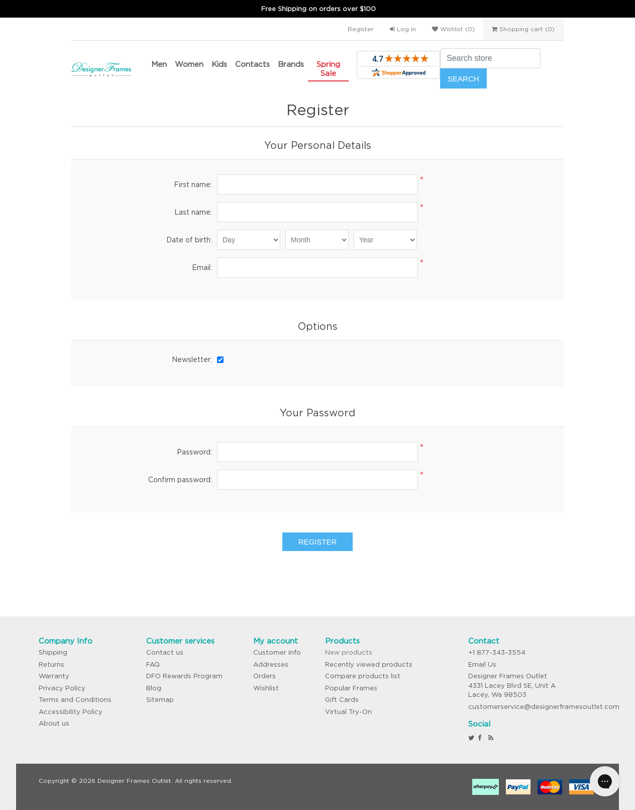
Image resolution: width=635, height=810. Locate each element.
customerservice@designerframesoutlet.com (543, 706)
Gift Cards (342, 699)
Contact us (164, 652)
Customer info (277, 652)
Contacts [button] (252, 64)
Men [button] (159, 64)
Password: (194, 452)
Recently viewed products (368, 664)
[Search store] (490, 58)
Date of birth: (189, 240)
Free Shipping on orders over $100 (318, 9)
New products (348, 652)
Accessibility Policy (70, 711)
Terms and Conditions (75, 699)
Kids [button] (219, 64)
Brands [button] (291, 64)
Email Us (482, 664)
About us (54, 723)
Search (463, 78)
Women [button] (189, 64)
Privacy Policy (62, 688)
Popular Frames (351, 688)
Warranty (54, 676)
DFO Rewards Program (184, 676)
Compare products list (362, 676)
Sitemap (160, 699)
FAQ (153, 664)
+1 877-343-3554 (496, 652)
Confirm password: (180, 480)
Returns (51, 664)
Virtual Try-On (348, 711)
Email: (202, 267)
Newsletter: (192, 359)
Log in (403, 29)
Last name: (193, 212)
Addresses (270, 664)
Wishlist (266, 688)
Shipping (53, 652)
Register (361, 29)
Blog (153, 688)
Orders (264, 676)
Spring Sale (328, 68)
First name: (193, 185)
